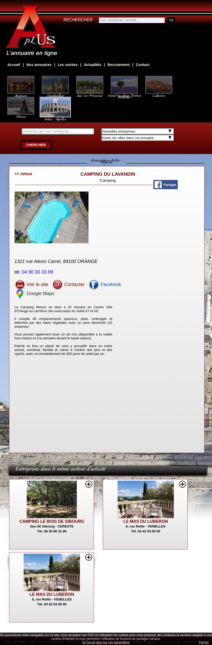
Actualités (92, 65)
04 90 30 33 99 (38, 272)
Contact (142, 65)
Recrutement (118, 65)
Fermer (204, 642)
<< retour (23, 174)
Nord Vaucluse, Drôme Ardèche (124, 94)
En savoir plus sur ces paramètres (106, 642)
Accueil (13, 65)
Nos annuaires (38, 65)
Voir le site (31, 284)
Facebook (104, 284)
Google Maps (34, 293)
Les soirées (68, 65)
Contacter (68, 284)
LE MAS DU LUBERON (145, 521)
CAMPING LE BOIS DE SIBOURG (51, 521)
